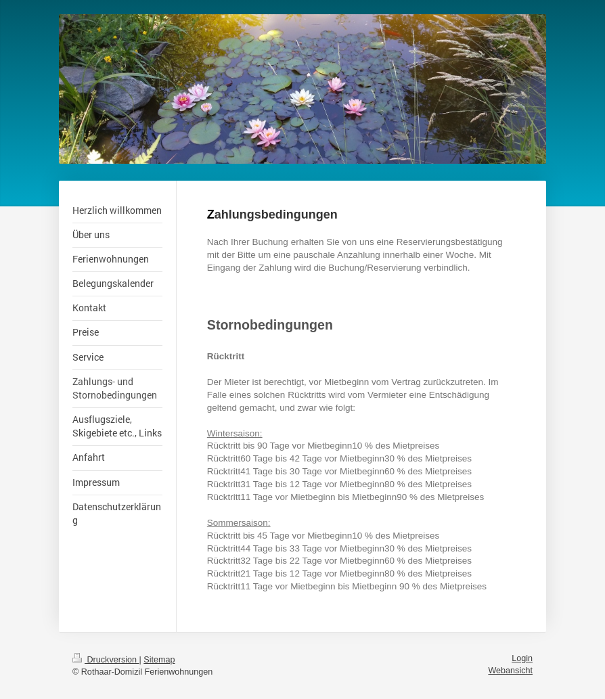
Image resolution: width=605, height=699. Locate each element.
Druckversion (105, 659)
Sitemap (159, 659)
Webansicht (510, 670)
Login (522, 658)
